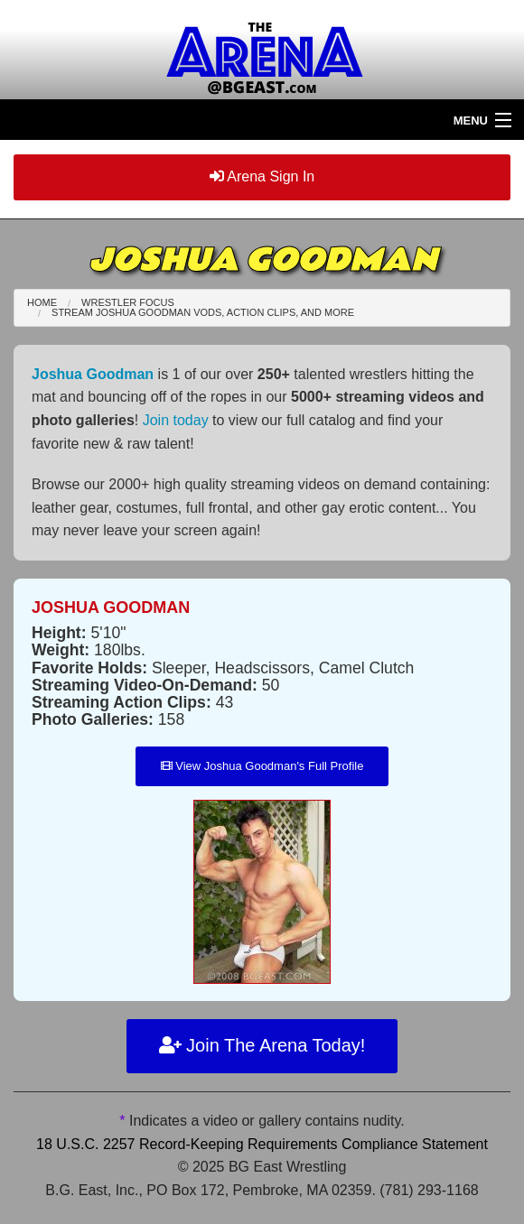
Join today (176, 420)
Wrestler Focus (127, 302)
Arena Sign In (262, 176)
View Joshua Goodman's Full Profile (262, 766)
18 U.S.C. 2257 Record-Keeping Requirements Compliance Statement (262, 1144)
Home (42, 302)
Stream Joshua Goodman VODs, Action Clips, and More (202, 312)
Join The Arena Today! (262, 1045)
